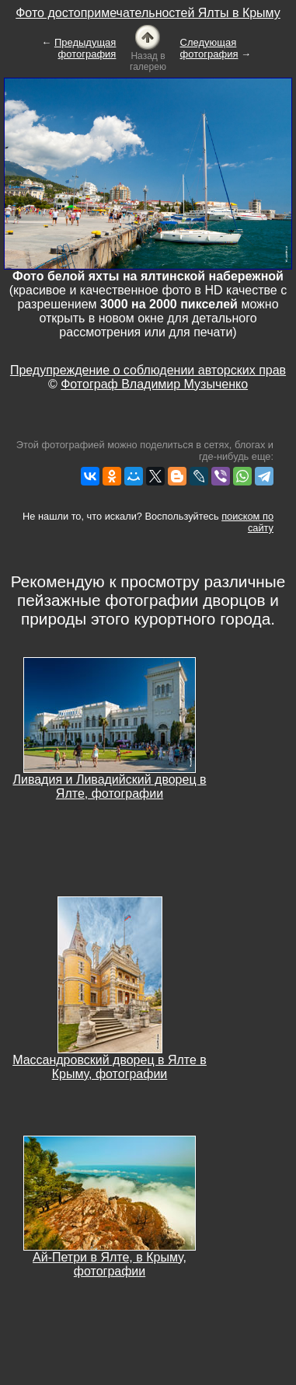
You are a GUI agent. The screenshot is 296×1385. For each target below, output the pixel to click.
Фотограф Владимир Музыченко (154, 384)
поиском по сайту (247, 522)
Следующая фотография (209, 48)
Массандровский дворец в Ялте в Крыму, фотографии (109, 1067)
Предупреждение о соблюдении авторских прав (148, 370)
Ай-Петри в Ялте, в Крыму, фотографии (109, 1264)
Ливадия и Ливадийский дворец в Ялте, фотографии (109, 786)
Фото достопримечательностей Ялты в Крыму (148, 12)
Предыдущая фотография (85, 48)
